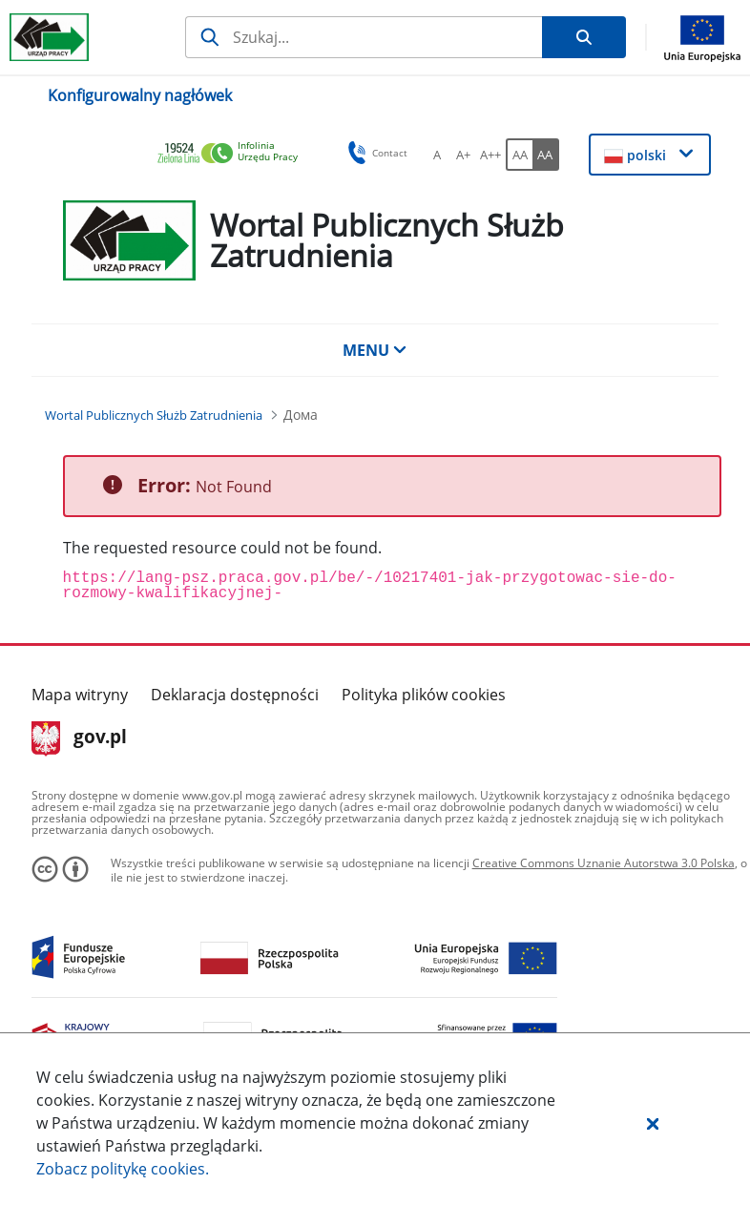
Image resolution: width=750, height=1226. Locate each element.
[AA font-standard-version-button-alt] (519, 154)
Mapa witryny (79, 694)
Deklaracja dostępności (235, 694)
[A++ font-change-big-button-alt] (490, 154)
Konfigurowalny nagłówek (140, 95)
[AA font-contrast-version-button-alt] (545, 154)
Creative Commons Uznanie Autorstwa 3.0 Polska (603, 863)
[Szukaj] (363, 37)
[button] (652, 1122)
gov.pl (79, 738)
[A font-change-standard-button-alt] (437, 154)
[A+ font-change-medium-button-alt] (463, 154)
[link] (232, 154)
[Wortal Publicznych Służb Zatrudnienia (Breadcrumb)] (153, 415)
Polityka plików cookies (424, 694)
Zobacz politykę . (122, 1168)
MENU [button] (375, 350)
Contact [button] (374, 152)
